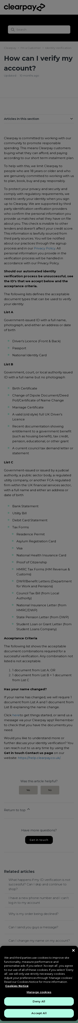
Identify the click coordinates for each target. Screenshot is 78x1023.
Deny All (39, 1001)
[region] (39, 983)
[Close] (73, 950)
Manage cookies (39, 992)
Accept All (38, 1013)
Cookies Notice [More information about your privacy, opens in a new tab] (16, 986)
